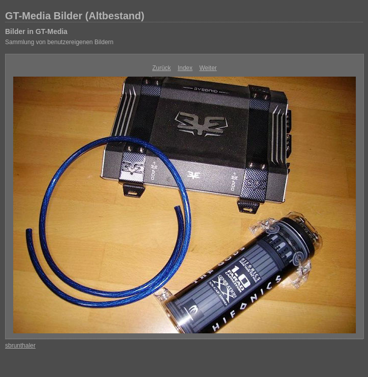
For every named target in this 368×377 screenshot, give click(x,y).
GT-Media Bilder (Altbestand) (74, 15)
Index (185, 68)
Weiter (208, 68)
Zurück (161, 68)
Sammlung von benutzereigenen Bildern (59, 42)
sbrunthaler (20, 345)
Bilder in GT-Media (36, 31)
